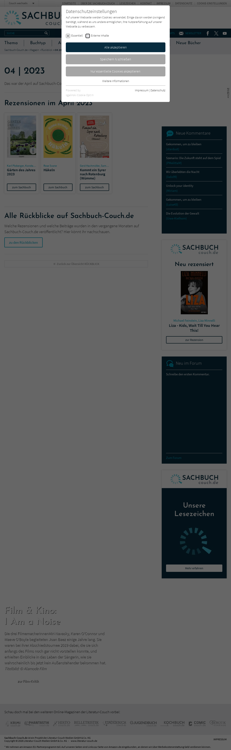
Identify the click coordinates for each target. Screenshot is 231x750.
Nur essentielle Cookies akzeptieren (115, 71)
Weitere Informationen (115, 81)
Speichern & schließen (115, 59)
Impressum (142, 90)
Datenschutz (157, 90)
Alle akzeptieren (115, 47)
